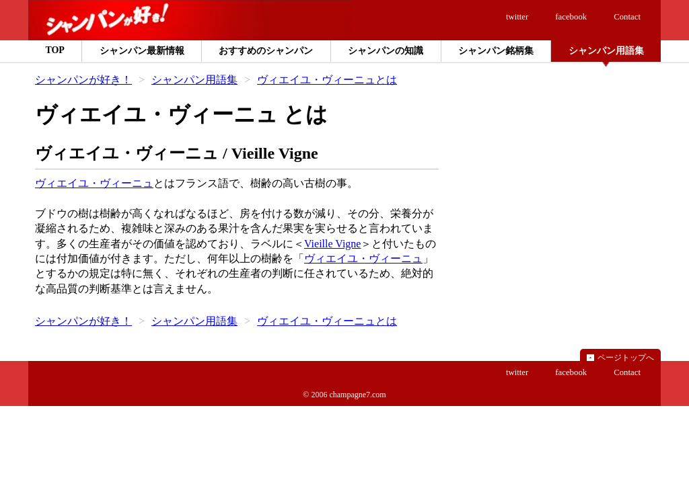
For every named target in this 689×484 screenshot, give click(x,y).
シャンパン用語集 (194, 79)
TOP (55, 50)
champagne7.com (357, 394)
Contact (627, 17)
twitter (517, 17)
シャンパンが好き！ (83, 79)
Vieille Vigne (332, 243)
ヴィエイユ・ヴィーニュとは (327, 79)
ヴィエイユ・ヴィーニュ (94, 183)
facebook (571, 17)
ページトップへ (625, 357)
